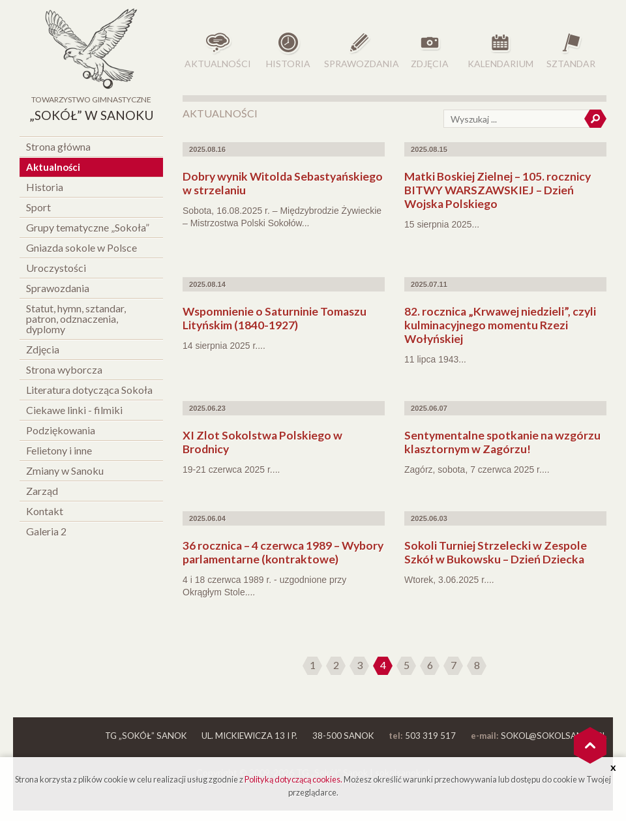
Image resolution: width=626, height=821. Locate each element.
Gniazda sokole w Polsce (81, 247)
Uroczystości (56, 267)
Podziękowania (60, 430)
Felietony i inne (59, 450)
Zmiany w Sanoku (65, 470)
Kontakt (44, 511)
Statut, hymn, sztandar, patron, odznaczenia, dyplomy (76, 318)
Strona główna (58, 146)
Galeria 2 (46, 531)
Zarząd (42, 491)
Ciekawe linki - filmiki (74, 410)
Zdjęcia (42, 349)
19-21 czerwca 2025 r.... (231, 469)
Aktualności (53, 167)
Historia (44, 187)
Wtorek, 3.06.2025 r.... (449, 580)
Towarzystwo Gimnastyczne (91, 110)
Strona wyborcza (64, 369)
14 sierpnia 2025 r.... (224, 345)
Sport (38, 207)
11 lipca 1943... (435, 359)
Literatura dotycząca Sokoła (89, 389)
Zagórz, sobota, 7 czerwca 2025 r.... (477, 469)
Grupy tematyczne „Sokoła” (87, 227)
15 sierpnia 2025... (441, 224)
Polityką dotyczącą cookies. (293, 779)
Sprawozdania (57, 288)
